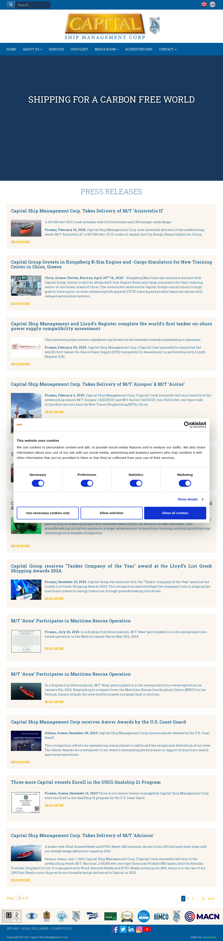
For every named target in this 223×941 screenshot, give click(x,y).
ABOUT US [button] (32, 49)
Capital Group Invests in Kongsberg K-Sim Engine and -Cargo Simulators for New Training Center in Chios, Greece (111, 264)
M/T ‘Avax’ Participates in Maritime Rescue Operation (71, 620)
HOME (11, 49)
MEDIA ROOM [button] (106, 49)
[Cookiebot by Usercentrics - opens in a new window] (187, 424)
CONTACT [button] (168, 49)
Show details (188, 499)
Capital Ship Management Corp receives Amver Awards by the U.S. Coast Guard (98, 722)
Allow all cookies (175, 513)
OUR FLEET (79, 49)
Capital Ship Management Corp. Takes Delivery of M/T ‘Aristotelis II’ (87, 211)
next (211, 898)
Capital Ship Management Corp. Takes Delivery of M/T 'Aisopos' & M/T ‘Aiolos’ (98, 384)
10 (203, 898)
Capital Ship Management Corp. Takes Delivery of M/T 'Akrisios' (82, 835)
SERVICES (56, 49)
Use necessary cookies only (47, 513)
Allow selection (111, 513)
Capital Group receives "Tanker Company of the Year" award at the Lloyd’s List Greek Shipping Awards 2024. (111, 568)
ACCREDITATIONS (138, 49)
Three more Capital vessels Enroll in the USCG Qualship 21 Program (86, 782)
